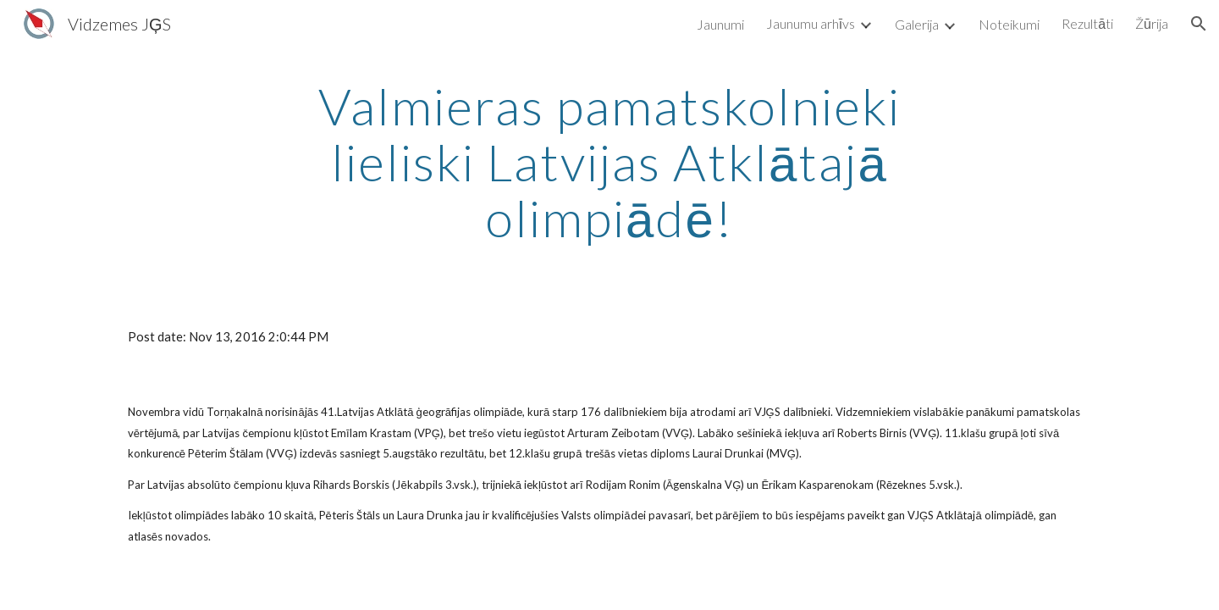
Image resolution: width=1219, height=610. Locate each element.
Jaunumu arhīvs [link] (810, 23)
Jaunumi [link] (720, 24)
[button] (1198, 23)
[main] (609, 161)
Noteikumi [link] (1009, 24)
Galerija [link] (917, 24)
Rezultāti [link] (1087, 23)
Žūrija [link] (1151, 23)
